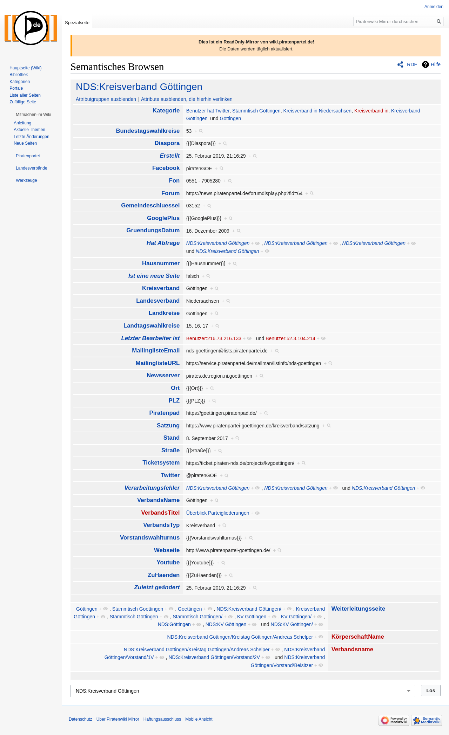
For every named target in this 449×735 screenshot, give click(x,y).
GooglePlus (163, 218)
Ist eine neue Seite (154, 276)
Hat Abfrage (163, 243)
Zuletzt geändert (157, 587)
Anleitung (22, 123)
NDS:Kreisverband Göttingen (139, 86)
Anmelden (433, 6)
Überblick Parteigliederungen (217, 513)
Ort (175, 388)
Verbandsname (352, 649)
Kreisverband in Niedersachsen (317, 111)
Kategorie (166, 110)
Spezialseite (77, 22)
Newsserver (163, 375)
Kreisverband (161, 288)
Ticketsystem (161, 462)
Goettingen (190, 609)
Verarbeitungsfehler (152, 488)
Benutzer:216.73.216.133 (213, 338)
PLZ (174, 400)
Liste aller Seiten (25, 95)
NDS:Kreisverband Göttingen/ (248, 609)
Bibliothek (18, 74)
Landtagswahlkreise (151, 325)
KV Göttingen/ (296, 616)
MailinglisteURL (157, 363)
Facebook (166, 168)
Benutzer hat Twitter (207, 111)
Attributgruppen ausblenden (106, 99)
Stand (171, 437)
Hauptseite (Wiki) (25, 68)
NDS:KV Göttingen (226, 624)
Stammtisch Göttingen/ (197, 616)
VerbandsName (158, 500)
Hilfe (436, 64)
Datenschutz (80, 719)
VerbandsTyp (161, 525)
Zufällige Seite (22, 101)
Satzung (168, 425)
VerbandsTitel (160, 512)
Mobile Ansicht (198, 719)
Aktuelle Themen (29, 129)
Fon (174, 180)
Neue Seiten (25, 143)
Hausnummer (161, 263)
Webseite (167, 550)
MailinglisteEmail (156, 350)
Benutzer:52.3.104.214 (290, 338)
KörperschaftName (357, 636)
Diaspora (167, 143)
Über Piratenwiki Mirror (117, 719)
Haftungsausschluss (162, 719)
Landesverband (158, 300)
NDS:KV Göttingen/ (292, 624)
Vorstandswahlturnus (150, 537)
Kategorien (19, 81)
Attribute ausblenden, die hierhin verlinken (187, 99)
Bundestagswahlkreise (148, 131)
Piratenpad (164, 413)
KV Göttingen (251, 616)
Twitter (170, 475)
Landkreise (164, 313)
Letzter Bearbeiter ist (150, 338)
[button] (33, 114)
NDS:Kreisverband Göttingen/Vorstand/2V (214, 657)
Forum (170, 193)
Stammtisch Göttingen (256, 111)
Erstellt (170, 155)
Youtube (168, 562)
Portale (16, 88)
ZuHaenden (164, 575)
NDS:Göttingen (174, 624)
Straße (170, 450)
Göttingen (230, 118)
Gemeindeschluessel (150, 205)
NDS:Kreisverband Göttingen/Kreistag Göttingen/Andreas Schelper (240, 637)
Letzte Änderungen (31, 136)
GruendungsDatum (153, 230)
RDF (412, 64)
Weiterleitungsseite (358, 608)
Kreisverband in (371, 111)
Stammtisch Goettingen (137, 609)
